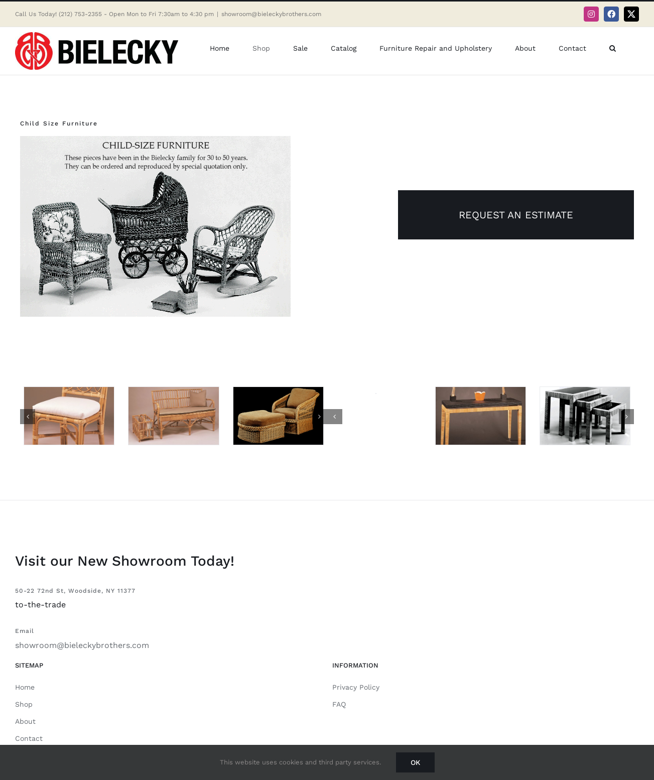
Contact (29, 738)
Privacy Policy (355, 687)
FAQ (339, 704)
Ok (415, 762)
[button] (612, 48)
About (25, 721)
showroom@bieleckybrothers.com (271, 14)
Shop (24, 704)
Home (25, 687)
